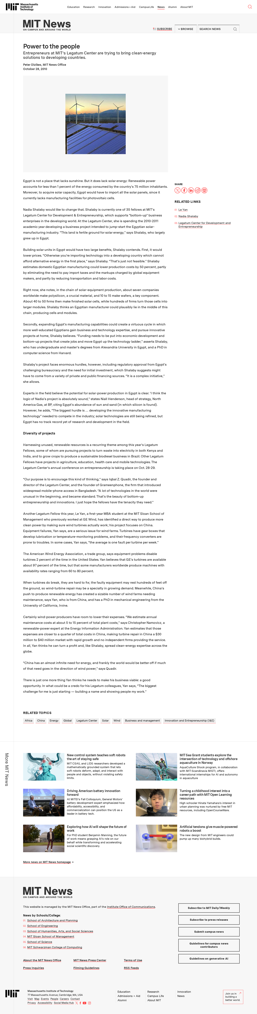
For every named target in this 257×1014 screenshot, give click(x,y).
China (41, 720)
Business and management (142, 720)
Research (89, 7)
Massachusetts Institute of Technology (50, 991)
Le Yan (183, 209)
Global (67, 720)
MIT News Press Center (89, 960)
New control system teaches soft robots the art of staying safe (96, 757)
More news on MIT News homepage (47, 862)
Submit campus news (209, 931)
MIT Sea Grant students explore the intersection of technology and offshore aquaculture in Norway (208, 759)
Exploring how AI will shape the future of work (96, 829)
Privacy (32, 1002)
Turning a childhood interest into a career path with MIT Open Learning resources (206, 794)
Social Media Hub (64, 1002)
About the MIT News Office (42, 960)
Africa (28, 720)
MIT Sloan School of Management (50, 936)
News (161, 7)
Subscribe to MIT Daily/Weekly (209, 908)
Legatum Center (87, 720)
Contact (75, 998)
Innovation (104, 7)
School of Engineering (42, 925)
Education (73, 7)
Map (36, 998)
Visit (30, 998)
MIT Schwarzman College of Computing (54, 947)
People (54, 998)
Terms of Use (133, 960)
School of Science (39, 942)
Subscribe (164, 28)
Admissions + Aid (125, 7)
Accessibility (45, 1002)
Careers (64, 998)
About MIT (186, 7)
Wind (117, 720)
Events (45, 998)
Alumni (172, 7)
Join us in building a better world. (233, 997)
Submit (235, 29)
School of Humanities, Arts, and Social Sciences (60, 931)
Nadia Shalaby (188, 216)
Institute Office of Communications (131, 906)
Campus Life (146, 7)
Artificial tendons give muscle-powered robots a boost (208, 829)
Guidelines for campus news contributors (208, 945)
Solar (105, 720)
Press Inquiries (33, 968)
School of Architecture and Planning (52, 920)
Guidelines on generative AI (208, 958)
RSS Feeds (131, 968)
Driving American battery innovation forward (93, 793)
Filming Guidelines (86, 968)
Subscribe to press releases (209, 919)
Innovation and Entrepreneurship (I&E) (189, 720)
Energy (54, 720)
